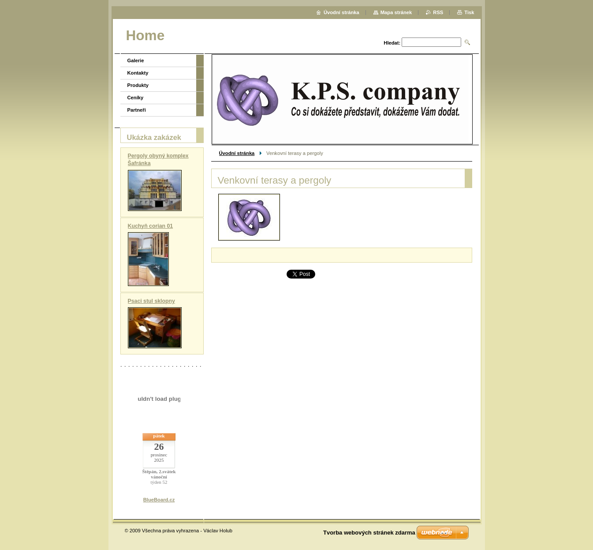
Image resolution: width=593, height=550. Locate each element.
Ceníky (135, 97)
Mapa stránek (396, 12)
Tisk (469, 12)
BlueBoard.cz (159, 499)
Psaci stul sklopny (151, 301)
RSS (438, 12)
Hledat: (392, 42)
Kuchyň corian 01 (150, 226)
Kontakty (138, 72)
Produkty (138, 85)
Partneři (136, 110)
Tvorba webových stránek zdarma (369, 532)
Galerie (135, 60)
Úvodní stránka (237, 153)
